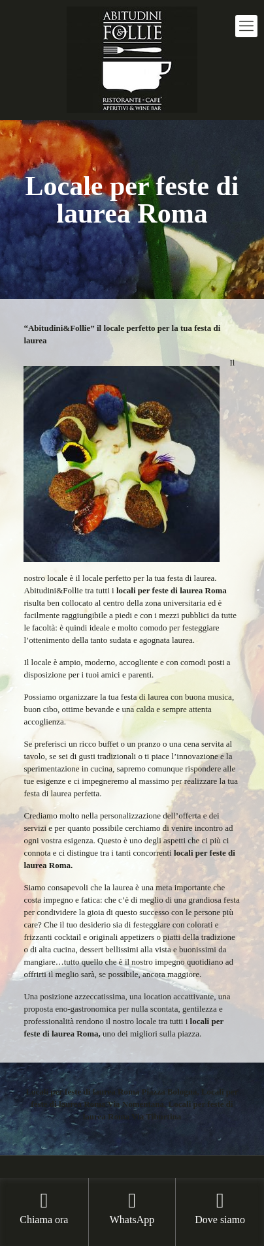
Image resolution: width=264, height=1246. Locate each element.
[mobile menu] (246, 26)
